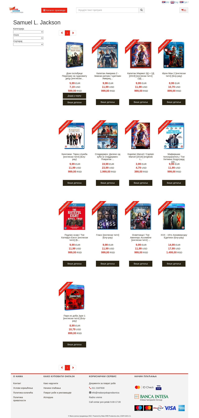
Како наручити (51, 383)
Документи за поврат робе (102, 383)
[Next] (73, 33)
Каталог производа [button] (54, 10)
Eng (174, 2)
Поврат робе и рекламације (58, 392)
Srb (165, 2)
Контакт (17, 383)
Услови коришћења (23, 388)
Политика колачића (23, 392)
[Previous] (62, 33)
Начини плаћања (52, 388)
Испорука (48, 397)
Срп (183, 2)
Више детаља (74, 102)
